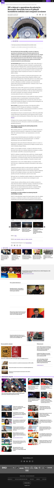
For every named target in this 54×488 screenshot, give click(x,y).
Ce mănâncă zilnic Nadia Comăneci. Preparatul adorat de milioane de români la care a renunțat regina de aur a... (46, 401)
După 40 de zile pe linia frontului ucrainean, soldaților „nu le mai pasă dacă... (48, 257)
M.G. (16, 235)
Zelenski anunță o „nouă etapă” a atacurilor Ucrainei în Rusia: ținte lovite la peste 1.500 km (17, 289)
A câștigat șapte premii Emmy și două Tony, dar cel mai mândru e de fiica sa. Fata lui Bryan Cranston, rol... (45, 422)
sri (24, 239)
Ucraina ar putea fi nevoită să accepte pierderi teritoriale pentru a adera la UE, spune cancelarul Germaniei (19, 428)
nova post (30, 239)
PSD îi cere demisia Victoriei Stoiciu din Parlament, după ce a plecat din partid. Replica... (5, 257)
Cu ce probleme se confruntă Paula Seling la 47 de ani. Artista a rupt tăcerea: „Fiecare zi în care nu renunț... (19, 422)
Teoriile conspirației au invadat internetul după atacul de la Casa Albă (34, 400)
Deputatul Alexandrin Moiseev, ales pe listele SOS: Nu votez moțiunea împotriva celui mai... (37, 257)
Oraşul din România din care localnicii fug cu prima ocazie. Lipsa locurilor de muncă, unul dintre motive (45, 408)
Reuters (12, 117)
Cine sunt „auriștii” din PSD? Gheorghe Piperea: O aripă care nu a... (15, 358)
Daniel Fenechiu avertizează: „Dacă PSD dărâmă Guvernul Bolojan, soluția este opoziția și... (16, 257)
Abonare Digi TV (10, 479)
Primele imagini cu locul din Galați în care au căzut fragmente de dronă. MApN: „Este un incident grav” (26, 230)
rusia (15, 239)
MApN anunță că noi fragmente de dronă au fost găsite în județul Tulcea (15, 229)
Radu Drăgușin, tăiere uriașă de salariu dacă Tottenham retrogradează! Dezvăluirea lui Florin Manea (46, 387)
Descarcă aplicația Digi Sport (28, 273)
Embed (13, 220)
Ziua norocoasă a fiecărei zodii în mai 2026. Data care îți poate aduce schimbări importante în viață (13, 394)
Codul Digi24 (32, 479)
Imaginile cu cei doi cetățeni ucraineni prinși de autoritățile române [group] (24, 46)
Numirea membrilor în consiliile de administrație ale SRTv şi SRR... (21, 362)
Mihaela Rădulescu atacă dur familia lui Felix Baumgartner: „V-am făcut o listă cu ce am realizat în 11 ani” (19, 434)
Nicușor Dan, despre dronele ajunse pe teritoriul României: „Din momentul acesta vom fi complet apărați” (18, 313)
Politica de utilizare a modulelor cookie (21, 479)
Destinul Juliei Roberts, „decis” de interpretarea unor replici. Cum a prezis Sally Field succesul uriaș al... (45, 442)
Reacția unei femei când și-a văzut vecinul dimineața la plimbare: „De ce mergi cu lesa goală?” (19, 442)
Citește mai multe (40, 365)
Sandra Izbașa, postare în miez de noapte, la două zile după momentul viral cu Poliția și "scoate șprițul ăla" (45, 415)
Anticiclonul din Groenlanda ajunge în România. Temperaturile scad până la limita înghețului (33, 387)
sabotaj (27, 239)
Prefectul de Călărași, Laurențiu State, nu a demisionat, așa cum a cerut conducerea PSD (43, 354)
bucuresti (18, 239)
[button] (27, 43)
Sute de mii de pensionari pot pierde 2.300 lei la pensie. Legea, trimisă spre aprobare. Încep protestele (45, 428)
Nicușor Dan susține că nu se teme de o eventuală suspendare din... (21, 367)
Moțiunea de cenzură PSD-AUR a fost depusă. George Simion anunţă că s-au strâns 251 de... (26, 257)
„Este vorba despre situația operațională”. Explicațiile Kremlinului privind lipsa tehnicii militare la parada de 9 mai (44, 361)
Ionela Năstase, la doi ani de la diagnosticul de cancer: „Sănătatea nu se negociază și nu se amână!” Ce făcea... (19, 414)
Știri (4, 4)
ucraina (22, 239)
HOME (2, 4)
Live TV (48, 1)
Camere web (38, 479)
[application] (27, 210)
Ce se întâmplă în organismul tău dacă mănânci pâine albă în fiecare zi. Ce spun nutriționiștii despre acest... (45, 435)
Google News (29, 242)
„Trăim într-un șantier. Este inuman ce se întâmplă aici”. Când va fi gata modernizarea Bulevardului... (19, 408)
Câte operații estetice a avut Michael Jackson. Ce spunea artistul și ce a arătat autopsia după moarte (19, 449)
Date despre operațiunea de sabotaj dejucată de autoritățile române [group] (24, 44)
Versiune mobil (27, 482)
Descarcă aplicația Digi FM (18, 417)
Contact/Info (44, 479)
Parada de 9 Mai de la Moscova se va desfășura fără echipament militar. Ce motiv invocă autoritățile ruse (17, 336)
